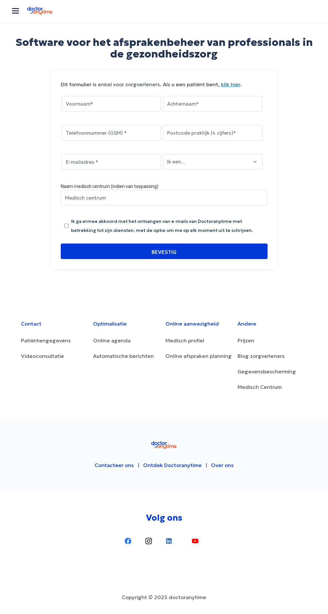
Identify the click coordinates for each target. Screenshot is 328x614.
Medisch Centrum (260, 387)
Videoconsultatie (42, 356)
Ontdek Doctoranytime (172, 465)
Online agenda (112, 340)
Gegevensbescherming (267, 371)
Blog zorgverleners (261, 356)
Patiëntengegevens (46, 340)
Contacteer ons (114, 465)
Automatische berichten (123, 356)
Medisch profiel (184, 340)
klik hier (230, 84)
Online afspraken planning (198, 356)
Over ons (222, 465)
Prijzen (246, 340)
